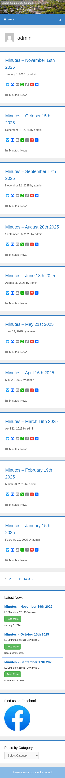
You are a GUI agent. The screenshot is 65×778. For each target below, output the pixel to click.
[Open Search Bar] (60, 20)
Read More (13, 619)
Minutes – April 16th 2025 (29, 372)
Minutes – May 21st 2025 (29, 324)
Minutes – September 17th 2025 (28, 662)
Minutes (14, 94)
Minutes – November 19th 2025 (28, 606)
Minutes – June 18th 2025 (30, 275)
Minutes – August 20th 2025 (32, 227)
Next (28, 579)
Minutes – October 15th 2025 (26, 634)
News (23, 94)
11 (20, 579)
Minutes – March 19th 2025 (31, 421)
